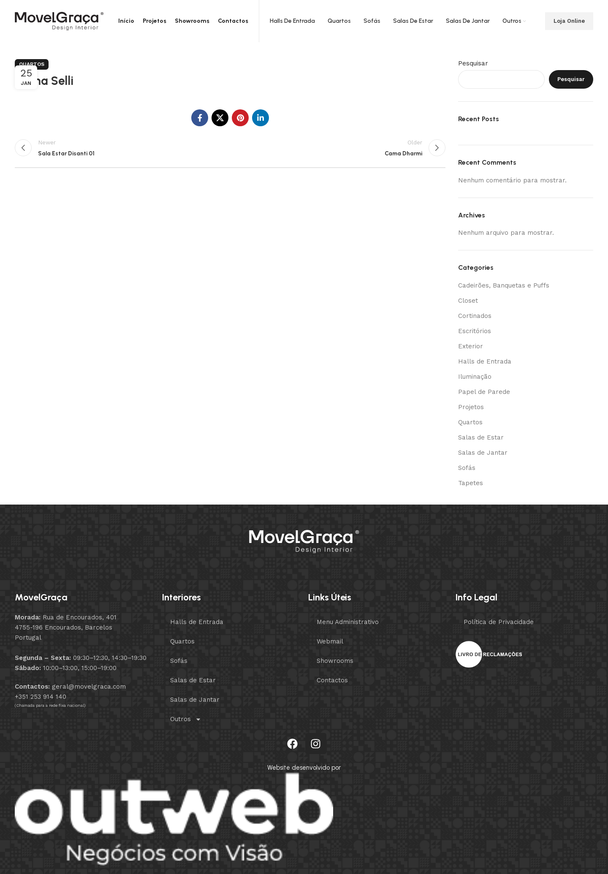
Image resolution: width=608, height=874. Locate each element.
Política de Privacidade (499, 622)
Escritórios (474, 331)
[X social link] (220, 117)
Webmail (330, 641)
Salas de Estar (481, 437)
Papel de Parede (484, 392)
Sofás (466, 468)
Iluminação (474, 376)
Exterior (470, 346)
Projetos (471, 407)
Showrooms (335, 661)
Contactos (332, 680)
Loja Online (569, 21)
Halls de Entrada (484, 361)
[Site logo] (59, 20)
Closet (468, 300)
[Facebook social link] (199, 117)
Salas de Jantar (483, 452)
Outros (185, 719)
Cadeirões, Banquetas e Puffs (503, 285)
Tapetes (470, 483)
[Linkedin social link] (260, 117)
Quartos (31, 64)
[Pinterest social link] (240, 117)
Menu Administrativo (348, 622)
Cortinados (474, 316)
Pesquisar (473, 63)
